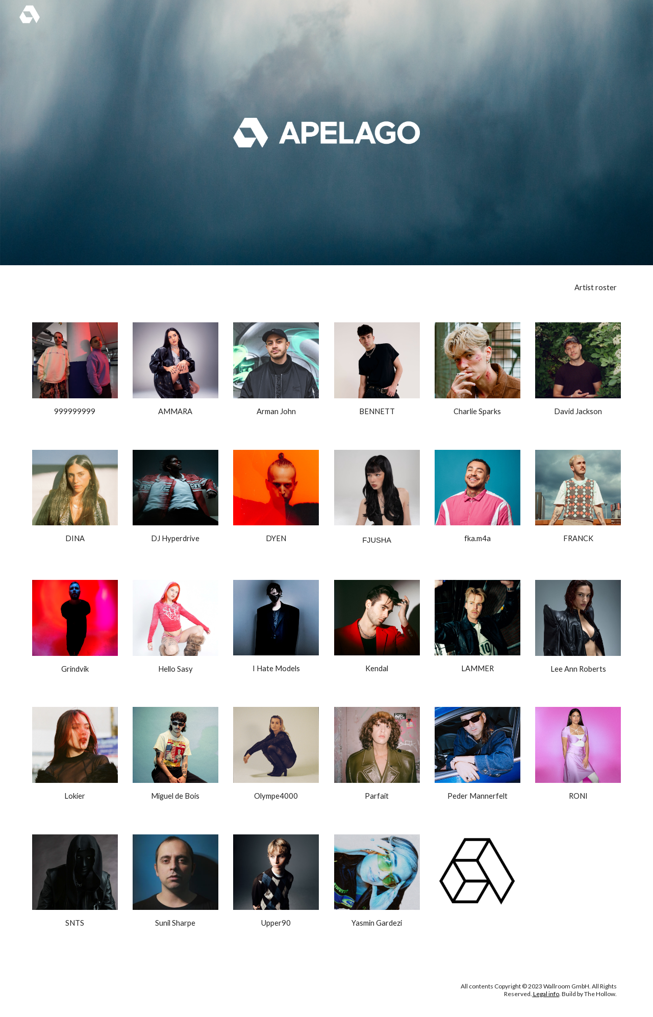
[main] (377, 287)
